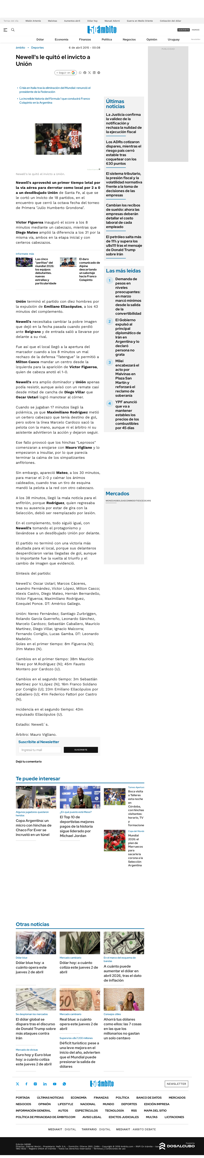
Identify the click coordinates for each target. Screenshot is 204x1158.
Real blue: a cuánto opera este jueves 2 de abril (79, 1024)
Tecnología (114, 1111)
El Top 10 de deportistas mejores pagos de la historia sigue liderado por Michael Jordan (77, 826)
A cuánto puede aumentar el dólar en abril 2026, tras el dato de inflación (122, 973)
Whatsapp (64, 1084)
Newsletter (195, 39)
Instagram (35, 1084)
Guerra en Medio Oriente (140, 21)
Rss (134, 1111)
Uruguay (174, 39)
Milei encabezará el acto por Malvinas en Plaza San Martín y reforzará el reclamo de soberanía (127, 378)
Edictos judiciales (124, 1117)
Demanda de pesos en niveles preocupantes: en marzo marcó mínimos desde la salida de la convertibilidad (128, 296)
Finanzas (85, 39)
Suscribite (80, 750)
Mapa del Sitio (155, 1111)
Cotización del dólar (170, 21)
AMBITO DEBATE (136, 1129)
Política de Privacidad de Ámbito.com (45, 1117)
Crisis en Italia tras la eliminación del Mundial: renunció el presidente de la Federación (54, 90)
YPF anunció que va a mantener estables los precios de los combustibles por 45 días (127, 415)
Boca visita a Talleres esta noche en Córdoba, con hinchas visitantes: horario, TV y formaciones (136, 808)
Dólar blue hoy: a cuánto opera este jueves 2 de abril (31, 967)
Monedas (111, 500)
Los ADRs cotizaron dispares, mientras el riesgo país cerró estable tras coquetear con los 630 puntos (123, 153)
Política (107, 39)
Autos (63, 1111)
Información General (33, 1111)
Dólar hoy (92, 21)
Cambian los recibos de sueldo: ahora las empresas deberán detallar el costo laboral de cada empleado (123, 216)
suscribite (183, 30)
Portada (23, 1098)
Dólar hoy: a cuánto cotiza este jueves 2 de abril (79, 967)
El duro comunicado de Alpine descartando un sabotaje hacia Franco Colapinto (89, 269)
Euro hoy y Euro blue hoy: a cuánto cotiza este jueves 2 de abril (34, 1059)
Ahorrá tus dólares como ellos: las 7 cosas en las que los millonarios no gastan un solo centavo (122, 1028)
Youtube (54, 1084)
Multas (151, 1117)
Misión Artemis (33, 21)
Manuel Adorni (112, 21)
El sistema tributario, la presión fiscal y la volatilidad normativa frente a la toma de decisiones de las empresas (124, 184)
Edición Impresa (156, 1104)
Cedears (146, 500)
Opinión (151, 39)
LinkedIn (45, 1084)
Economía (61, 39)
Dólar (40, 39)
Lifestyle (65, 1104)
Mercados (177, 1098)
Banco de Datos (149, 1098)
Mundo (108, 1104)
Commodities (133, 500)
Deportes (37, 47)
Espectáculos (86, 1111)
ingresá (196, 30)
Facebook (26, 1084)
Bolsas (121, 500)
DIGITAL (62, 1129)
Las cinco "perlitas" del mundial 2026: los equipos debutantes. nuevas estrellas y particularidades (46, 271)
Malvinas (52, 21)
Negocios (129, 39)
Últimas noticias (50, 1098)
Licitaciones (174, 1117)
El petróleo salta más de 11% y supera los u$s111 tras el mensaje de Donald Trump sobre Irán (124, 245)
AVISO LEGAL (92, 1117)
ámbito (20, 47)
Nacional (88, 1104)
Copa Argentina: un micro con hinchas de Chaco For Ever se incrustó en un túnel (34, 827)
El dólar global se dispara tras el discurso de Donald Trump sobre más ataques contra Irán (36, 1028)
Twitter (17, 1083)
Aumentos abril (72, 21)
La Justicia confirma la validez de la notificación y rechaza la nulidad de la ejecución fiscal (124, 123)
